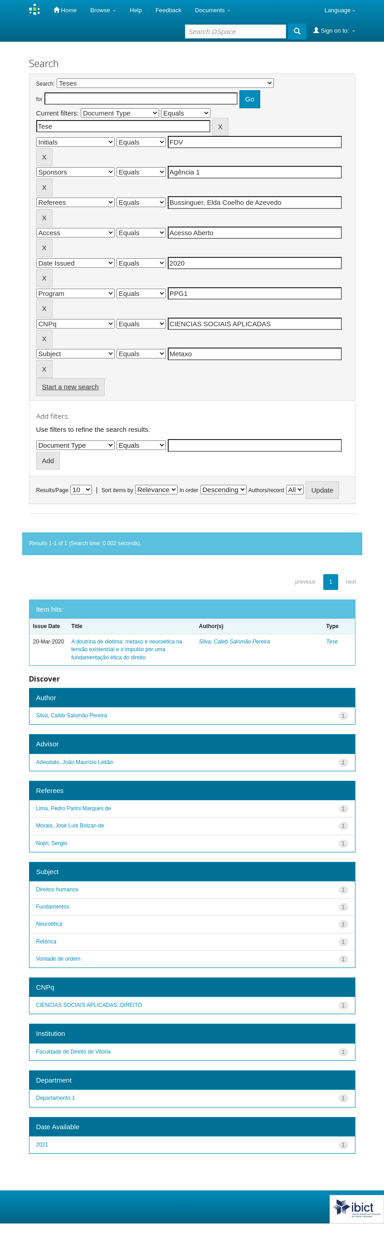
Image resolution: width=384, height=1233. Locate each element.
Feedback (168, 10)
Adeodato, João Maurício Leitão (74, 762)
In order (189, 490)
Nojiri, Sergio (52, 843)
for (39, 99)
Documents (213, 10)
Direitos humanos (57, 889)
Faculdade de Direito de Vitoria (73, 1052)
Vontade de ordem (58, 959)
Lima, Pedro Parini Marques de (73, 808)
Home (65, 10)
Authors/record (266, 490)
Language (340, 10)
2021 (42, 1144)
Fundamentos (52, 907)
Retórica (46, 941)
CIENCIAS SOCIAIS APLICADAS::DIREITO (89, 1005)
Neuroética (49, 924)
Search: (45, 84)
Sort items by (117, 490)
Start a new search (70, 387)
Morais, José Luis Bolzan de (70, 825)
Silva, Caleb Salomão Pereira (234, 641)
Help (136, 10)
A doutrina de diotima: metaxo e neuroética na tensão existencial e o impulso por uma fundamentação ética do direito (126, 649)
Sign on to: (334, 30)
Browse (103, 10)
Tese (332, 641)
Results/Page (52, 490)
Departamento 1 (55, 1098)
